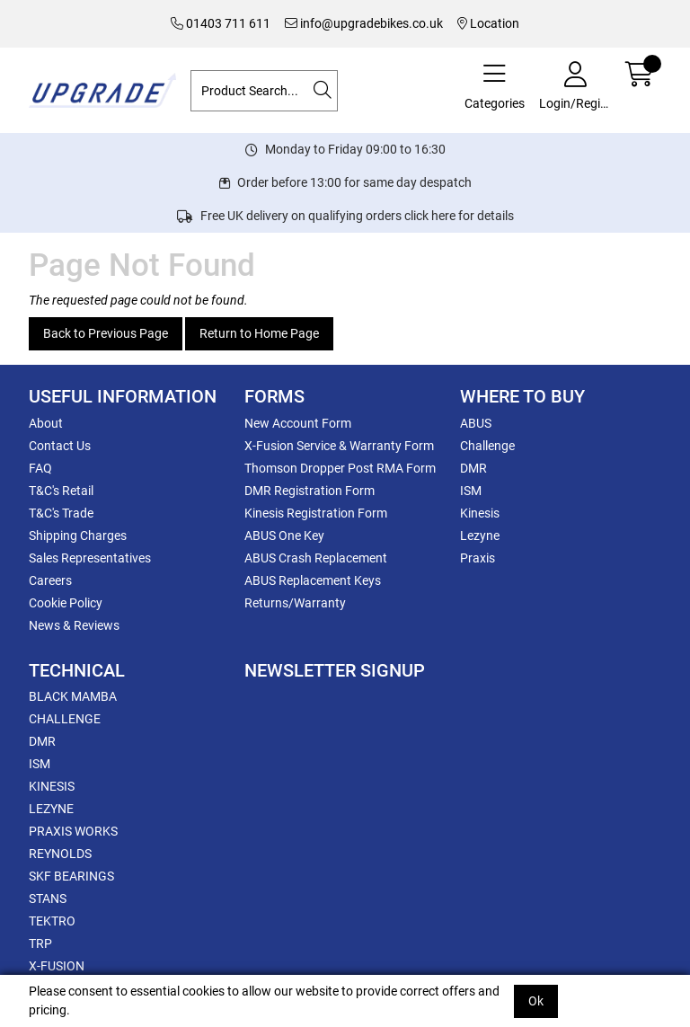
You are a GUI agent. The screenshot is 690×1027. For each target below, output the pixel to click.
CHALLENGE (65, 719)
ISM (471, 490)
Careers (50, 580)
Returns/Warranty (295, 603)
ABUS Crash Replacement (315, 558)
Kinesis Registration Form (315, 513)
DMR (473, 468)
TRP (40, 943)
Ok (536, 1001)
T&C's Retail (61, 490)
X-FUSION (56, 966)
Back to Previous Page (105, 333)
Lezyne (480, 535)
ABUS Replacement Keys (312, 580)
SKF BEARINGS (71, 876)
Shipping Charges (78, 535)
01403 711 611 (220, 23)
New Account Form (297, 423)
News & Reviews (74, 625)
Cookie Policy (65, 603)
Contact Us (60, 445)
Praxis (477, 558)
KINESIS (52, 786)
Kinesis (480, 513)
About (46, 423)
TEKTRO (52, 921)
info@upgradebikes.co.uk (364, 23)
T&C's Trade (61, 513)
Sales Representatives (90, 558)
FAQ (40, 468)
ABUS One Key (284, 535)
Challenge (487, 445)
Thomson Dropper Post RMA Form (340, 468)
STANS (47, 898)
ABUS (475, 423)
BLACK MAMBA (73, 696)
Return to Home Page (259, 333)
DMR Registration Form (309, 490)
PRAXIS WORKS (73, 831)
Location (488, 23)
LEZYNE (51, 808)
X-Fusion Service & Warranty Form (339, 445)
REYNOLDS (60, 853)
